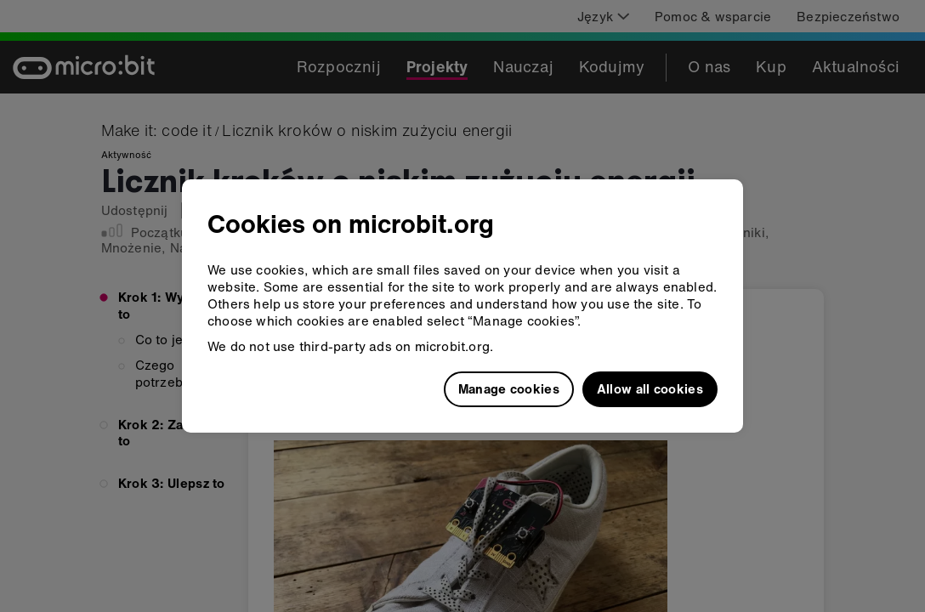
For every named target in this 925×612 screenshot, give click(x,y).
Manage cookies (508, 388)
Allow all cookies (650, 388)
